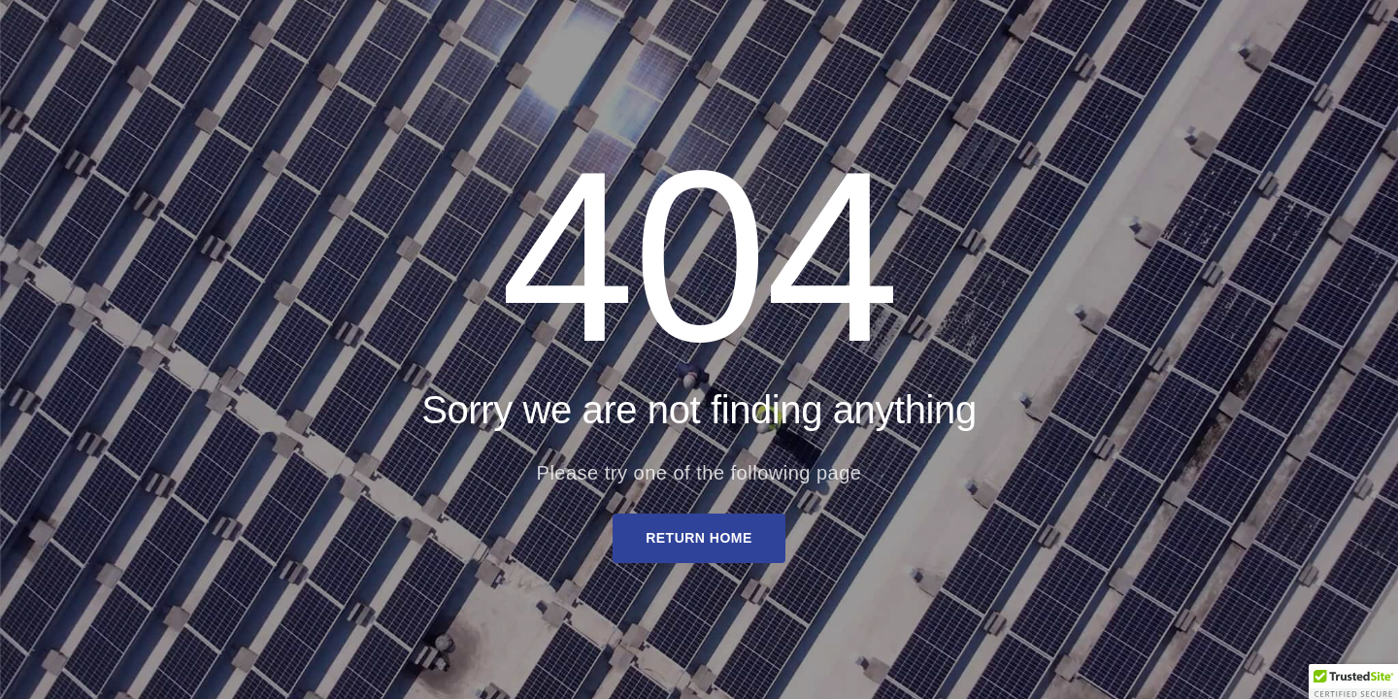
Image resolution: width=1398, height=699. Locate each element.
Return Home (699, 538)
